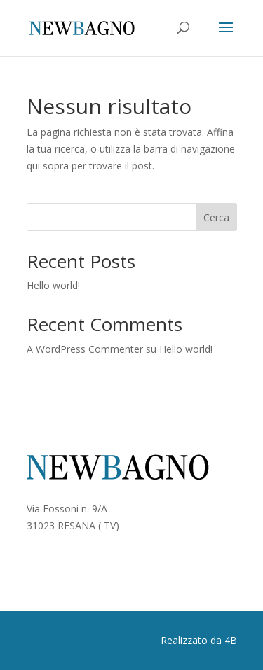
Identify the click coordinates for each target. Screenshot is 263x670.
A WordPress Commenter (85, 349)
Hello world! (53, 285)
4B (230, 640)
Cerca (216, 217)
